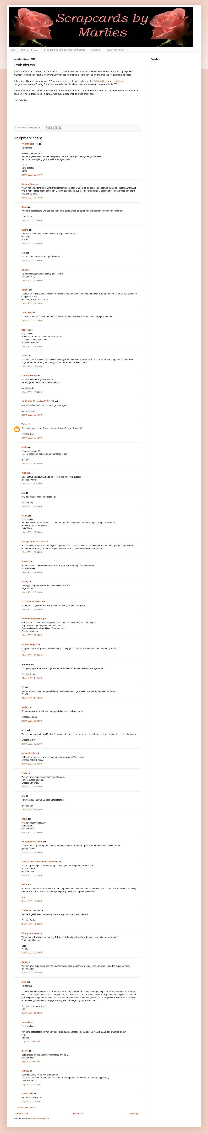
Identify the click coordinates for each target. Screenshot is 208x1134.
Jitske (24, 819)
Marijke (25, 290)
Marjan (25, 707)
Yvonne (25, 473)
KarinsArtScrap (29, 376)
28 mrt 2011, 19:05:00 (31, 260)
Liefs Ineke (26, 313)
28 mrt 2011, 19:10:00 (31, 303)
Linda (24, 355)
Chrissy (25, 1071)
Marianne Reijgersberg (32, 619)
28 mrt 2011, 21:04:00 (31, 552)
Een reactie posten (26, 1107)
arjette (24, 447)
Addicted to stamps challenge (108, 81)
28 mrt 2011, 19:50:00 (31, 415)
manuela (25, 1022)
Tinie (23, 424)
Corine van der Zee (30, 910)
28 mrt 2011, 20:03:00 (31, 463)
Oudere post (134, 1113)
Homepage (78, 1113)
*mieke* (25, 561)
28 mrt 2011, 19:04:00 (31, 243)
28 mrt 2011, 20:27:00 (31, 483)
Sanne (24, 207)
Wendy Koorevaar (30, 933)
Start (13, 49)
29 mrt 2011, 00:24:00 (31, 635)
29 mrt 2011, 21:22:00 (31, 809)
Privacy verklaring (114, 49)
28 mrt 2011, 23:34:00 (31, 609)
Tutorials (95, 49)
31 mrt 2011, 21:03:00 (31, 1013)
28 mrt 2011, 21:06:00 (31, 572)
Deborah (25, 330)
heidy (24, 270)
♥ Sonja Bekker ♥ (29, 144)
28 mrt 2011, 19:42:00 (31, 366)
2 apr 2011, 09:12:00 (31, 1041)
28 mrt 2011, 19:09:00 (31, 280)
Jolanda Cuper (28, 184)
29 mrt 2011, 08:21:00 (31, 744)
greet (23, 730)
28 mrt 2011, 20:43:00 (31, 532)
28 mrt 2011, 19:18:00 (31, 320)
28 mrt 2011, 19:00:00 (31, 220)
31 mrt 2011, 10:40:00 (31, 901)
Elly (23, 493)
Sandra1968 (27, 1094)
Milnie (24, 884)
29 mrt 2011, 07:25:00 (31, 678)
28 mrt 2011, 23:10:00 (31, 592)
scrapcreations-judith (31, 842)
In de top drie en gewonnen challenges (65, 49)
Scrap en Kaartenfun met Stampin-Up (39, 862)
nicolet (24, 1051)
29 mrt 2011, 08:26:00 (31, 764)
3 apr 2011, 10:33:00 (31, 1084)
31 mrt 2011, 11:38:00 (31, 924)
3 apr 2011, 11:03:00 (31, 1101)
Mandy (24, 581)
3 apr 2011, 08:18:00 (31, 1062)
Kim (23, 253)
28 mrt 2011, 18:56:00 (31, 198)
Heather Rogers (29, 644)
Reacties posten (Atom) (38, 1118)
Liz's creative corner (31, 601)
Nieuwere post (21, 1113)
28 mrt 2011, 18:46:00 (31, 175)
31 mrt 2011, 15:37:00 (31, 973)
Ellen (23, 982)
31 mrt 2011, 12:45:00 (31, 953)
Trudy (24, 773)
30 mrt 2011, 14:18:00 (31, 875)
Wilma (24, 516)
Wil (23, 687)
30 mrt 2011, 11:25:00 (31, 852)
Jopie (24, 962)
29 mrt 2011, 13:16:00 (31, 786)
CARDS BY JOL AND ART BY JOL (37, 401)
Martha (24, 230)
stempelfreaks (28, 753)
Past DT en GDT (30, 49)
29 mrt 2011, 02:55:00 (31, 655)
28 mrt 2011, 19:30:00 (31, 346)
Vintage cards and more (33, 541)
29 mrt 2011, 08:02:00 (31, 721)
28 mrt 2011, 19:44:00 (31, 392)
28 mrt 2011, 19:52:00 (31, 438)
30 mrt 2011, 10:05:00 (31, 832)
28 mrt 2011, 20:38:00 (31, 506)
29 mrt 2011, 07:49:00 (31, 698)
